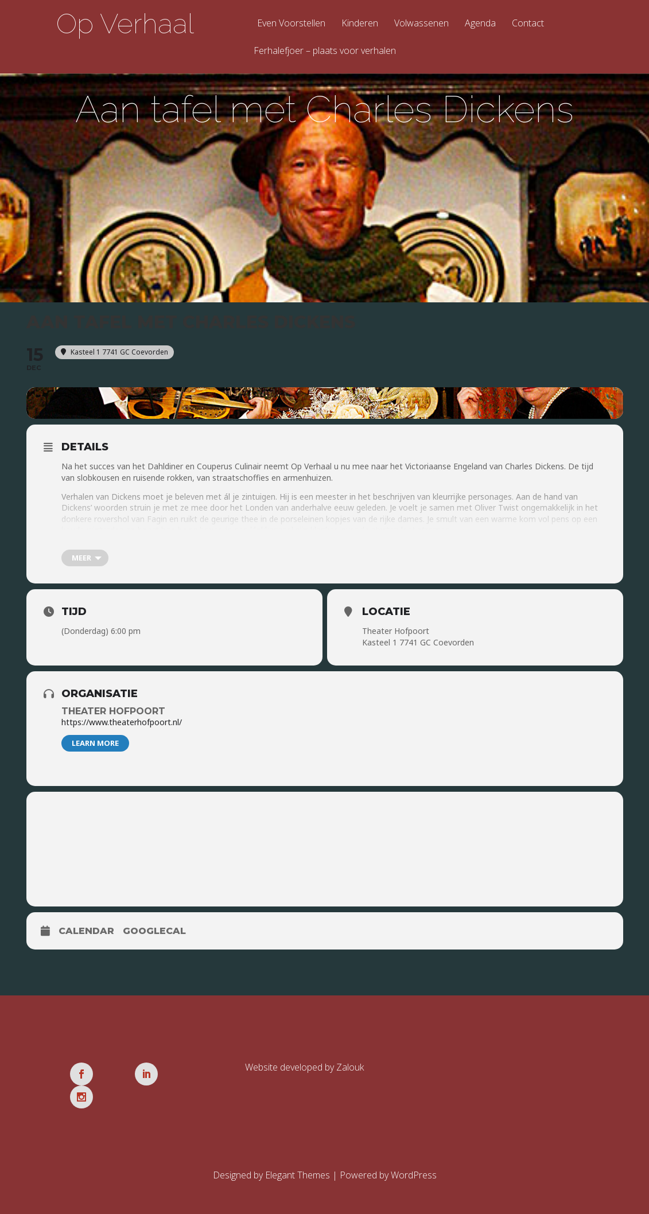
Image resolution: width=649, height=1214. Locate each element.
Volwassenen (421, 23)
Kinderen (359, 23)
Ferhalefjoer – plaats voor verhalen (325, 51)
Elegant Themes (297, 1154)
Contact (528, 23)
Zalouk (350, 1069)
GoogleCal (154, 933)
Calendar (86, 933)
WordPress (414, 1154)
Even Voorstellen (291, 23)
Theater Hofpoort (113, 713)
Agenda (480, 23)
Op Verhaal (125, 23)
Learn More (95, 745)
